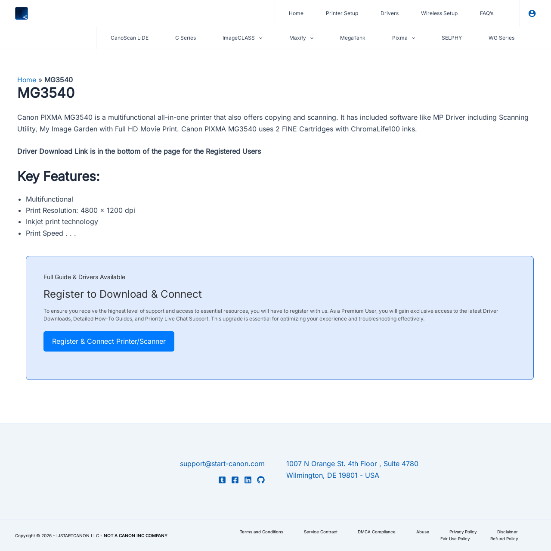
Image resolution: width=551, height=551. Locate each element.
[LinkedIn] (248, 480)
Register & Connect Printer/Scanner (109, 341)
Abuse (415, 531)
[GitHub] (261, 480)
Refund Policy (500, 539)
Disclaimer (503, 531)
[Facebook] (235, 480)
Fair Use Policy (450, 539)
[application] (258, 38)
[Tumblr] (222, 480)
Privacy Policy (457, 531)
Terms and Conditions (249, 531)
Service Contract (310, 531)
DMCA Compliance (368, 531)
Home (27, 79)
